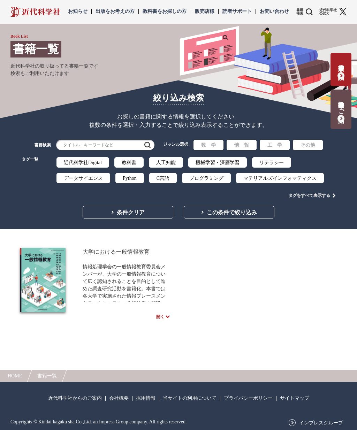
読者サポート (237, 11)
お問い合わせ (274, 11)
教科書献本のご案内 (341, 105)
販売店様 (204, 11)
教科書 (129, 162)
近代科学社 (35, 12)
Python (130, 178)
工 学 (274, 145)
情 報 (241, 145)
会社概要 (119, 398)
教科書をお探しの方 (165, 11)
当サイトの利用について (190, 398)
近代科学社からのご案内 (75, 398)
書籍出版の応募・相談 (341, 65)
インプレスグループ (321, 423)
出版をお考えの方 (115, 11)
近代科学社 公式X (328, 11)
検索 (147, 145)
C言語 (163, 178)
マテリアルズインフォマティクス (280, 178)
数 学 (208, 145)
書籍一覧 (47, 375)
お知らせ (78, 11)
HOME (15, 375)
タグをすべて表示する (309, 192)
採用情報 (145, 398)
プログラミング (206, 178)
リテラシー (271, 162)
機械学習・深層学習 (218, 162)
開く (160, 316)
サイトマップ (294, 398)
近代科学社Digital (83, 162)
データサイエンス (83, 178)
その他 (308, 145)
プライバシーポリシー (248, 398)
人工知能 (166, 162)
